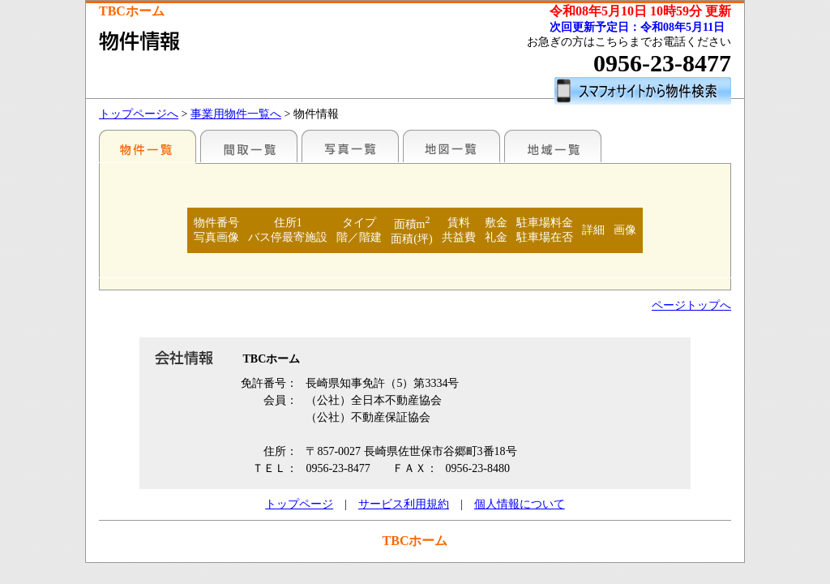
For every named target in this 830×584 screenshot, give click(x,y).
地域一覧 (552, 146)
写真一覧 (350, 146)
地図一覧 (451, 146)
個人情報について (519, 504)
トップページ (299, 504)
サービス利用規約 (403, 504)
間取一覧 (248, 146)
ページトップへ (691, 305)
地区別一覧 (147, 146)
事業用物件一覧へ (235, 114)
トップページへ (138, 114)
